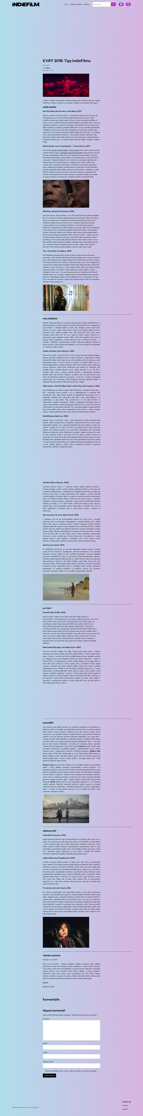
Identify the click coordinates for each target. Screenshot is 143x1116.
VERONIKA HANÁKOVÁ (51, 955)
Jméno (45, 1043)
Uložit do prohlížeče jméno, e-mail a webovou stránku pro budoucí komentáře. (71, 1071)
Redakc (45, 982)
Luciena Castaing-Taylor (59, 150)
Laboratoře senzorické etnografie (70, 153)
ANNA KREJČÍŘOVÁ (50, 318)
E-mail (45, 1052)
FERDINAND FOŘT (49, 831)
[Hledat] (113, 4)
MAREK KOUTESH (49, 107)
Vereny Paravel (74, 150)
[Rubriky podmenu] (89, 4)
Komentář (46, 1019)
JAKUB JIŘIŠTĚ (48, 723)
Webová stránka (48, 1062)
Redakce (47, 68)
